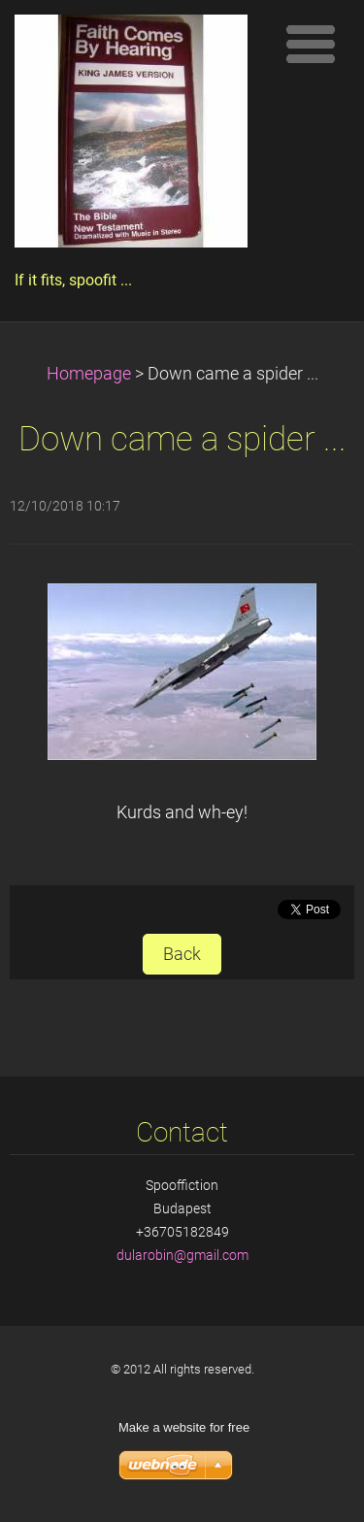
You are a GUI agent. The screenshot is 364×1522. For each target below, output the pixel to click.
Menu (310, 44)
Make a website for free (183, 1427)
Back (182, 954)
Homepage (89, 373)
